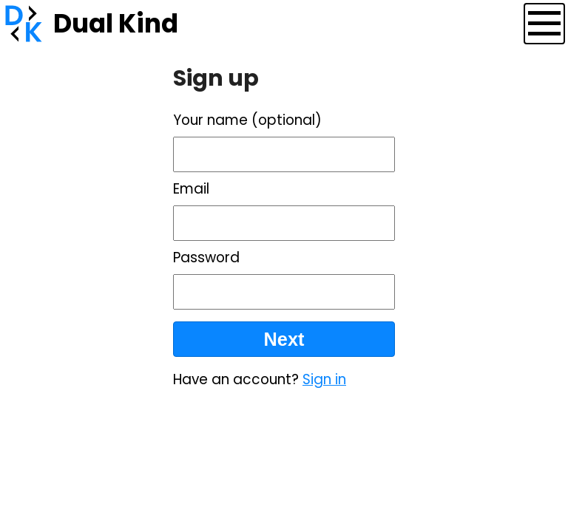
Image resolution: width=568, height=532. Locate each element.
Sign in (324, 379)
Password (206, 257)
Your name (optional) (247, 120)
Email (191, 189)
